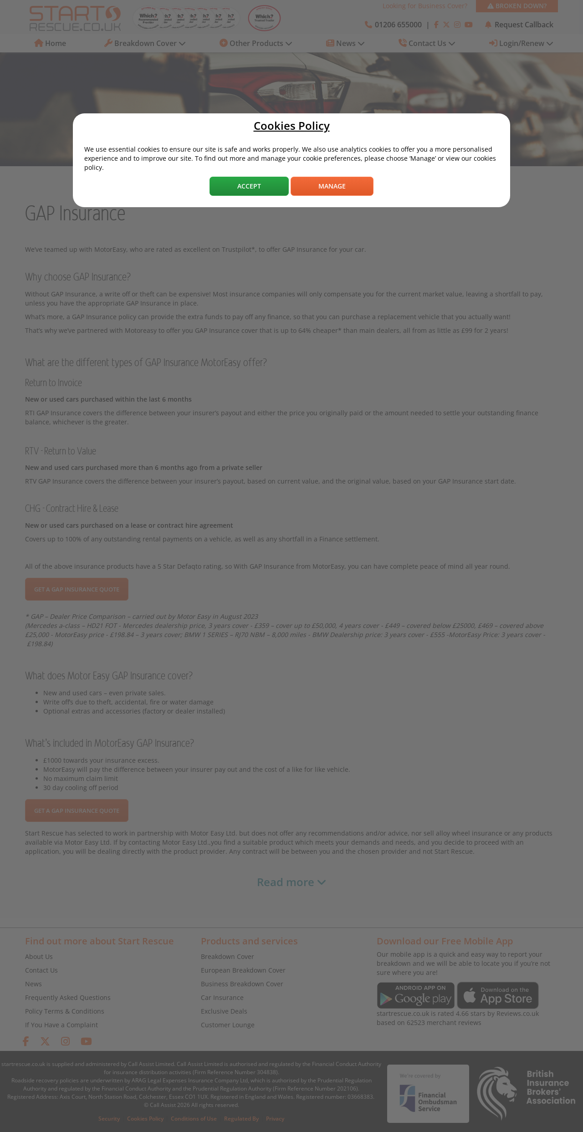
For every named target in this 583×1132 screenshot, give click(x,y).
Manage (332, 186)
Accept (249, 186)
